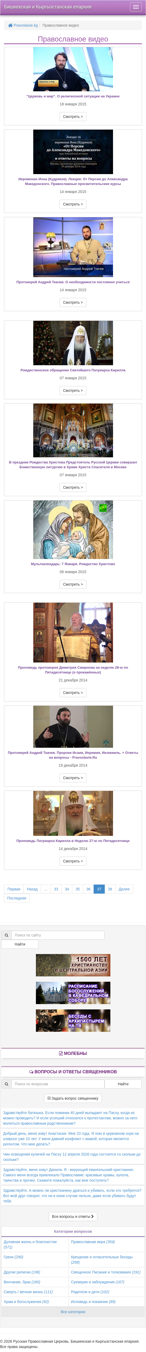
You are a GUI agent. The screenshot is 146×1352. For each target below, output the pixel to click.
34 (67, 889)
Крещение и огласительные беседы (102, 1259)
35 (78, 889)
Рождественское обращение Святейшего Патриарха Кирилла (72, 370)
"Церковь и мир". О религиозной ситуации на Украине (72, 96)
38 (110, 889)
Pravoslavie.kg (23, 25)
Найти (20, 944)
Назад (32, 889)
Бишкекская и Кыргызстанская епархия (47, 7)
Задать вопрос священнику (73, 1098)
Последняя (16, 898)
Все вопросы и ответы (73, 1216)
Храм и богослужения (26, 1302)
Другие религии (22, 1272)
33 (56, 889)
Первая (13, 889)
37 (99, 889)
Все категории (73, 1312)
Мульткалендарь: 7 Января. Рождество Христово (73, 564)
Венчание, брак (22, 1282)
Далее (124, 889)
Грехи (13, 1257)
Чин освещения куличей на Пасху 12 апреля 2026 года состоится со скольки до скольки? (72, 1157)
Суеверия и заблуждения (97, 1282)
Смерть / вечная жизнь (28, 1292)
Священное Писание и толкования (105, 1272)
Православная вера (93, 1242)
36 (88, 889)
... (45, 889)
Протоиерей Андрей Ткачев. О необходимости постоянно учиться (73, 282)
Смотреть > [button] (73, 116)
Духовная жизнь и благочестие (30, 1244)
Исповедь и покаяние (93, 1302)
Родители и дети (90, 1292)
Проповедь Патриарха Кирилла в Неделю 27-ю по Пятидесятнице (73, 841)
